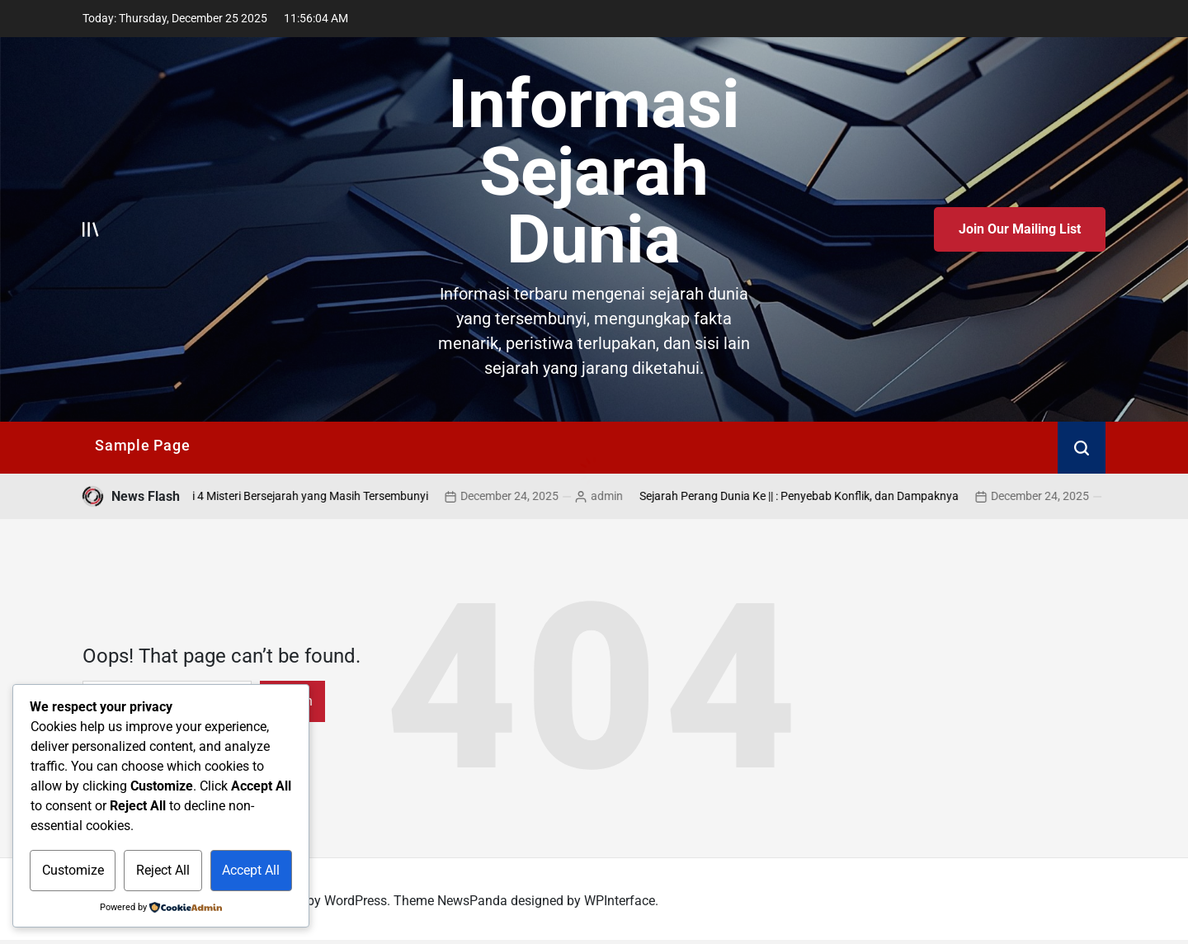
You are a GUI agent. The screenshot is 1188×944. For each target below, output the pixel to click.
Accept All (251, 870)
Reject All (163, 870)
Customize (73, 870)
